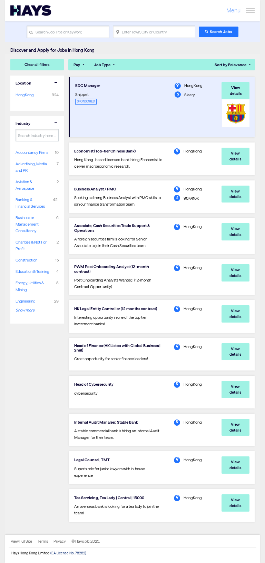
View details (236, 90)
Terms (43, 541)
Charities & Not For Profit (31, 245)
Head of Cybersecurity (94, 384)
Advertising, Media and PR (31, 166)
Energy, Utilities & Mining (30, 286)
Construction (26, 260)
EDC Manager (87, 85)
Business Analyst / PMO (95, 189)
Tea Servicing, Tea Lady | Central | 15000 (109, 497)
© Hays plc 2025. (85, 541)
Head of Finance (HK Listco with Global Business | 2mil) (117, 347)
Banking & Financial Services (30, 202)
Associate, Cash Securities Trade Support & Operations (112, 227)
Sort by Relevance (230, 64)
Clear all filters (36, 64)
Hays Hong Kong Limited (30, 553)
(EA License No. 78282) (68, 553)
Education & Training (32, 271)
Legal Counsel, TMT (92, 459)
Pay (76, 64)
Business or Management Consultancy (27, 224)
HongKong (25, 94)
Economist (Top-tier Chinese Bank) (105, 151)
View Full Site (21, 541)
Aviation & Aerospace (25, 184)
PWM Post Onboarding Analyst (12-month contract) (111, 268)
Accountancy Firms (32, 152)
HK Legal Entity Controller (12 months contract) (115, 308)
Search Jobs (221, 31)
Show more (25, 310)
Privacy (59, 541)
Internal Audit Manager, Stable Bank (106, 422)
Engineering (26, 301)
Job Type (102, 64)
